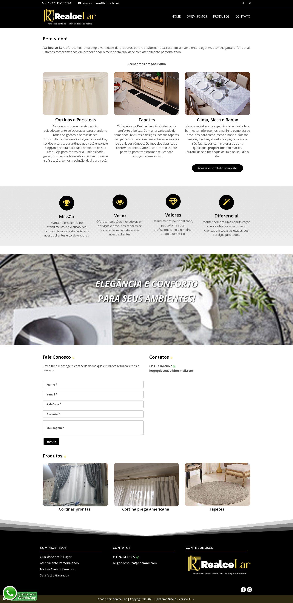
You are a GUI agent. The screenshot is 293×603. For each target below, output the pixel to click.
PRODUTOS (221, 16)
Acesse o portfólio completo (217, 168)
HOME (176, 16)
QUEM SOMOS (197, 16)
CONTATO (242, 16)
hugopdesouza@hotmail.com (100, 3)
